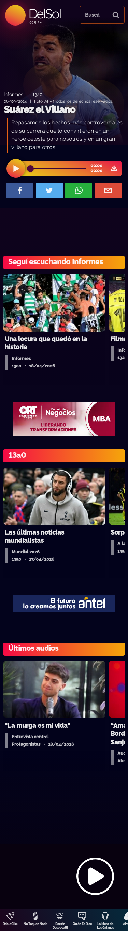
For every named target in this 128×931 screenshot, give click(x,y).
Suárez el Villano (39, 109)
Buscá (92, 15)
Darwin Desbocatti (60, 925)
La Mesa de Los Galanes (105, 925)
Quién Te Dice (82, 924)
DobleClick (10, 924)
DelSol (44, 13)
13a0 (37, 94)
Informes (13, 94)
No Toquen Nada (35, 924)
